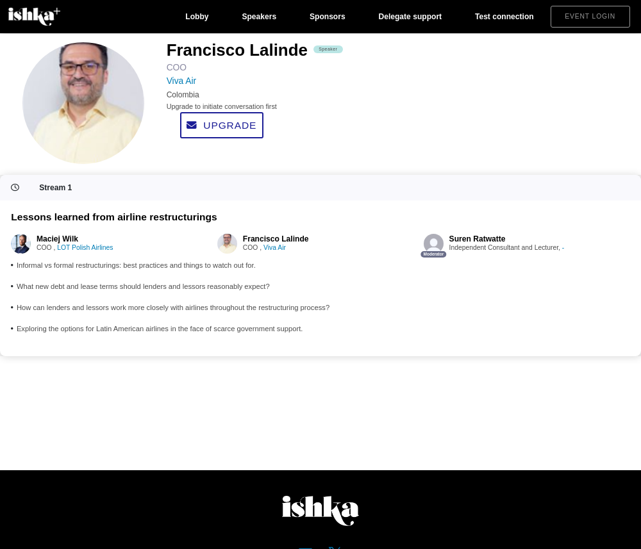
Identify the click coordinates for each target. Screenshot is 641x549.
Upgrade (221, 125)
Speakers (259, 16)
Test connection (504, 16)
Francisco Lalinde (276, 239)
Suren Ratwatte (477, 239)
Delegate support (410, 16)
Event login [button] (590, 16)
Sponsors (327, 16)
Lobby (196, 16)
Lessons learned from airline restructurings (114, 216)
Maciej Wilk (57, 239)
